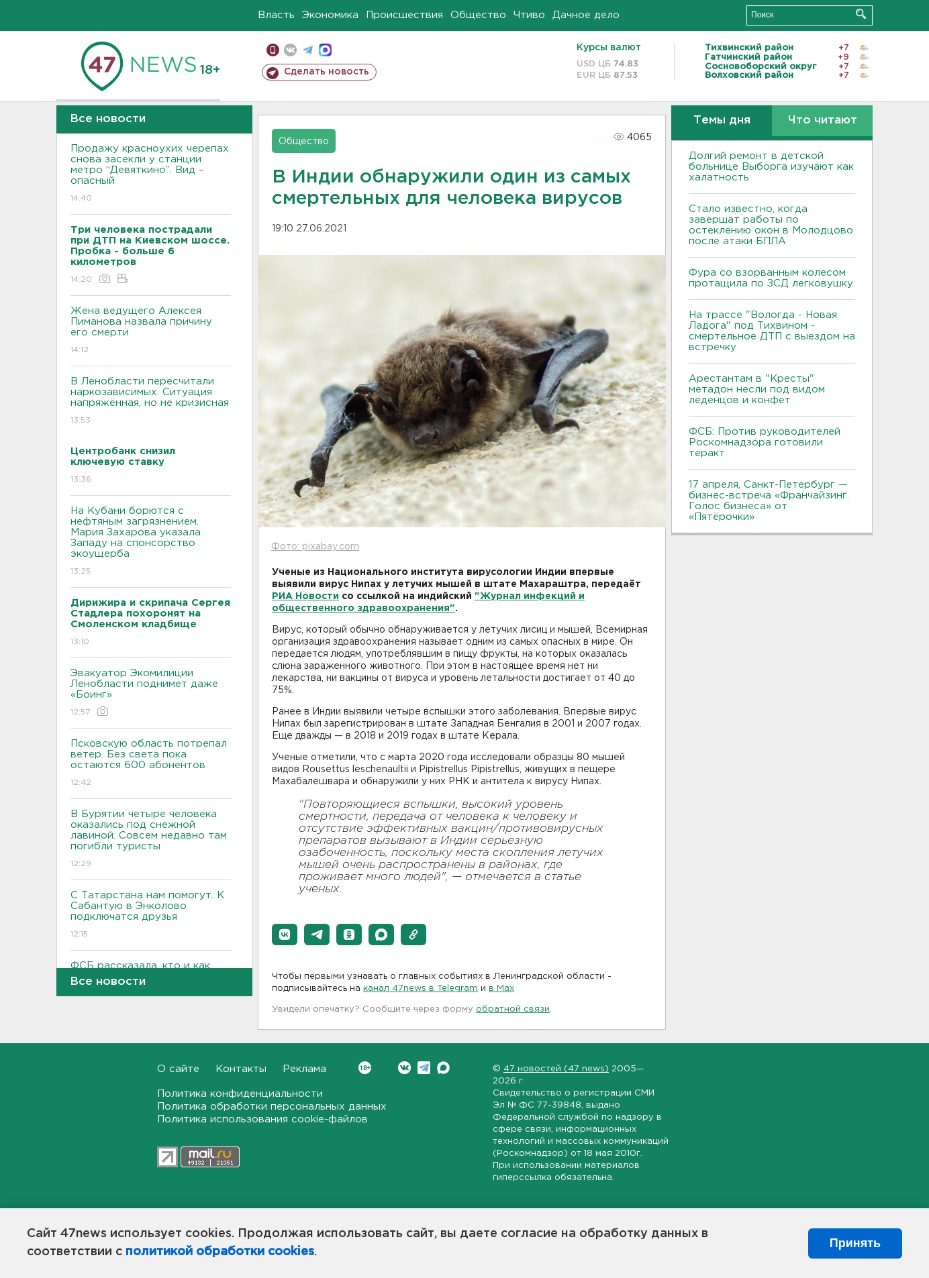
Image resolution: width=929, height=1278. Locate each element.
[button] (284, 934)
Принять (855, 1243)
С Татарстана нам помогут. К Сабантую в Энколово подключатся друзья (150, 915)
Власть (276, 15)
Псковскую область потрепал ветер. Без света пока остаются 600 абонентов (150, 763)
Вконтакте (364, 1067)
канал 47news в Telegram (420, 988)
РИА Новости (305, 596)
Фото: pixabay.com (315, 547)
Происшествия (404, 15)
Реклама (304, 1069)
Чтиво (529, 15)
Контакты (240, 1069)
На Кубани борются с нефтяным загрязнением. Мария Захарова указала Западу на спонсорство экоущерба (150, 542)
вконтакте (290, 50)
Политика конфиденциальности (240, 1093)
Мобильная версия (272, 50)
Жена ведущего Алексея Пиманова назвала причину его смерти (150, 331)
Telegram (424, 1067)
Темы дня (721, 120)
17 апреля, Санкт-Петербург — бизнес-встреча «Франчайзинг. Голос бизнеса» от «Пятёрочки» (769, 500)
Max (443, 1067)
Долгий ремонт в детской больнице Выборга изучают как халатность (771, 167)
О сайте (178, 1069)
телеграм (307, 50)
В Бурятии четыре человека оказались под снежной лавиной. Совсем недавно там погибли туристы (150, 839)
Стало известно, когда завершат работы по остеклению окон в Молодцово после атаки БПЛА (771, 225)
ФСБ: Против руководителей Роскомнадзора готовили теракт (764, 442)
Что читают (822, 120)
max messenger (325, 50)
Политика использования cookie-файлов (262, 1119)
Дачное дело (586, 15)
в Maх (501, 988)
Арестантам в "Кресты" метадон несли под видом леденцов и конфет (757, 389)
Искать (861, 14)
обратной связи (513, 1009)
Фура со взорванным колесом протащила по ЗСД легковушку (771, 278)
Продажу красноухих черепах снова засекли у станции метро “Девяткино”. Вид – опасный (150, 174)
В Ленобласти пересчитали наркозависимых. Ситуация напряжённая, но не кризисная (150, 401)
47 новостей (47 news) (556, 1069)
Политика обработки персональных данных (272, 1106)
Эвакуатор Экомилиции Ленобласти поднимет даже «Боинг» (150, 693)
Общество (478, 15)
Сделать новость (326, 72)
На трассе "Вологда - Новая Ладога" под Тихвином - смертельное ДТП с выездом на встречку (772, 331)
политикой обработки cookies (220, 1251)
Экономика (330, 15)
